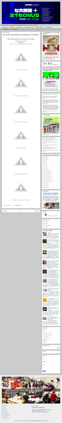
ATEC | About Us (20, 27)
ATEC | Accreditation (39, 27)
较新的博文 (5, 210)
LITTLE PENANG (46, 336)
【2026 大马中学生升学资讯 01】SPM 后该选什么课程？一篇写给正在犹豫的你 (53, 289)
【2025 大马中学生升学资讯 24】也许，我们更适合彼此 (53, 299)
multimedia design (46, 338)
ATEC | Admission (48, 27)
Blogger (43, 420)
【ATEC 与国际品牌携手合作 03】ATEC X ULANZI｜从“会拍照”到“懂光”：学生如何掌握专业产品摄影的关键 (53, 241)
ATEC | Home (12, 27)
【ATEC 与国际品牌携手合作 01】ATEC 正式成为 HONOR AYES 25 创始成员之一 (53, 308)
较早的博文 (37, 210)
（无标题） (49, 232)
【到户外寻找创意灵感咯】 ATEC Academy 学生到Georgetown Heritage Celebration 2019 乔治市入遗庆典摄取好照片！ (53, 318)
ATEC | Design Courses (29, 27)
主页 (21, 210)
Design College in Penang (47, 333)
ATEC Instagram (45, 223)
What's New (5, 27)
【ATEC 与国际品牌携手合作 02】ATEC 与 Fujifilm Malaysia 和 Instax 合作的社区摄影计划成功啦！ (53, 271)
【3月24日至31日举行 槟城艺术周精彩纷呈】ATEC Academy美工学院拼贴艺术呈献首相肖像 (53, 262)
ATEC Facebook (45, 221)
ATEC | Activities (6, 29)
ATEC (44, 331)
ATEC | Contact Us (14, 29)
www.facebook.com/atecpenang (52, 215)
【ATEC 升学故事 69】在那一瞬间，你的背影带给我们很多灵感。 (53, 280)
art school (44, 329)
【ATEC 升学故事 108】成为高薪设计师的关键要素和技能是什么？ (53, 251)
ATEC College (45, 96)
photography (45, 340)
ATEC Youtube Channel (47, 225)
